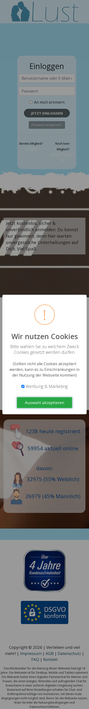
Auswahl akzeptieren (44, 402)
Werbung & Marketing (47, 386)
